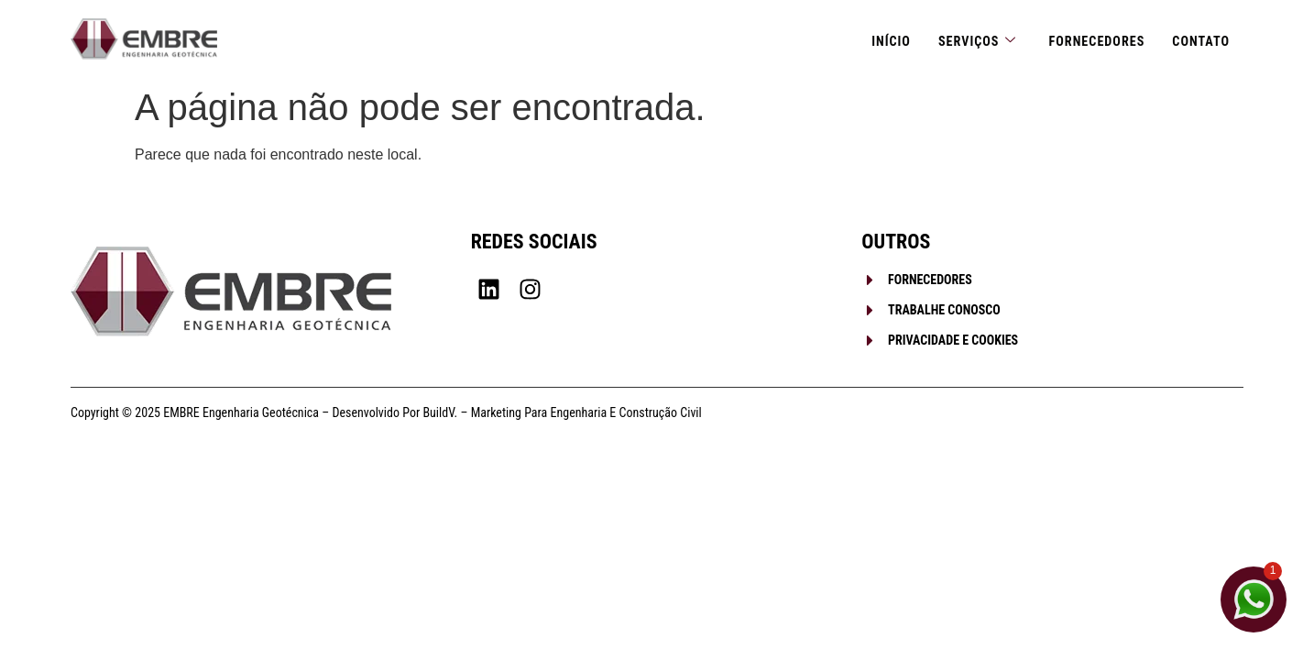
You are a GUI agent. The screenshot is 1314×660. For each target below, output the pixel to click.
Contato (1199, 38)
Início (879, 38)
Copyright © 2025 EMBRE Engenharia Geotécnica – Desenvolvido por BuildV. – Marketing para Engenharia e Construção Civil (386, 412)
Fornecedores (1091, 38)
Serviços (967, 38)
